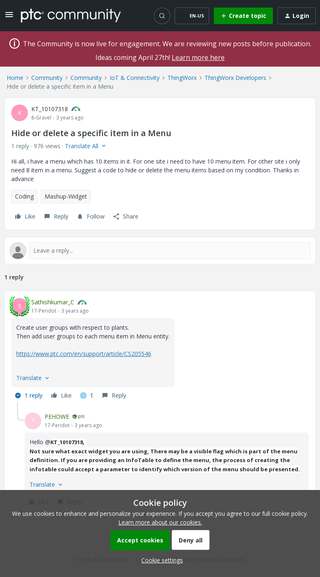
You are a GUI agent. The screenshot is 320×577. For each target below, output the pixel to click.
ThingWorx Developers (235, 78)
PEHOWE (57, 416)
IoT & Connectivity (135, 78)
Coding (24, 196)
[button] (9, 17)
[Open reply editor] (160, 250)
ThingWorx (182, 78)
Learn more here (198, 57)
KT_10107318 (49, 109)
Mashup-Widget (66, 196)
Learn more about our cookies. (160, 522)
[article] (160, 350)
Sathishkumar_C (52, 302)
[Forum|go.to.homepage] (71, 15)
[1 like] (86, 395)
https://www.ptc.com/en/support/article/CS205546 (83, 354)
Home (15, 78)
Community (46, 78)
